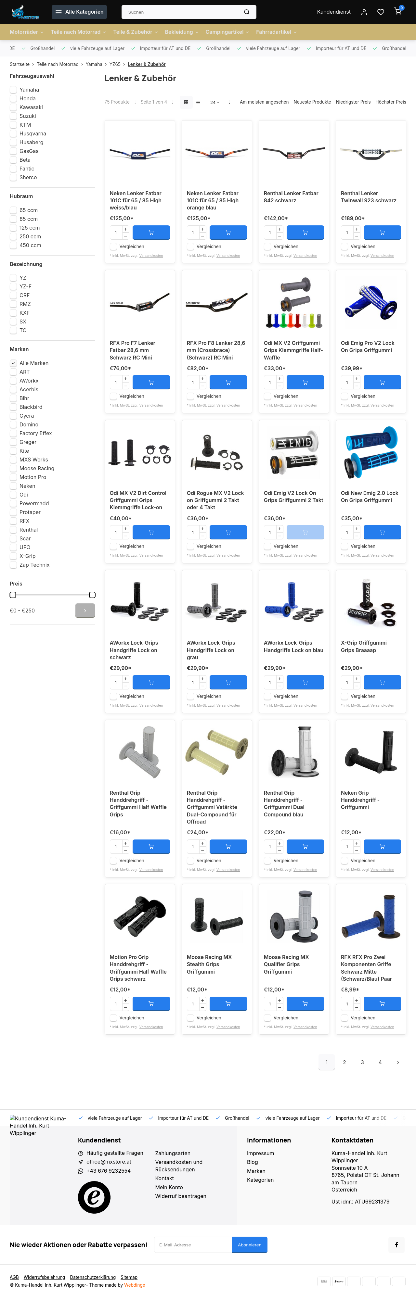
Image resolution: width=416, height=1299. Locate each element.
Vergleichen (132, 246)
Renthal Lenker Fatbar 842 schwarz (291, 197)
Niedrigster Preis (353, 102)
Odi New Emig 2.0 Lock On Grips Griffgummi (370, 497)
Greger (28, 442)
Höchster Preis (391, 102)
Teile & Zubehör (136, 32)
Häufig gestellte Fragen (115, 1154)
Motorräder (27, 32)
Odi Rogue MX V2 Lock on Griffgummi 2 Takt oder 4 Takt (215, 501)
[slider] (12, 595)
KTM (25, 124)
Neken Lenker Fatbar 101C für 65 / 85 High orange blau (213, 201)
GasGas (29, 151)
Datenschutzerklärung (93, 1278)
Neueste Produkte (312, 102)
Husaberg (31, 142)
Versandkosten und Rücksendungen (179, 1167)
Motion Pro (33, 477)
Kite (24, 451)
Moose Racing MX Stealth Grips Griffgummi (209, 966)
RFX (25, 521)
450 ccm (30, 245)
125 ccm (30, 227)
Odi (24, 494)
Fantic (27, 168)
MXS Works (34, 459)
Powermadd (34, 503)
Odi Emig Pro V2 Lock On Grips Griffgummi (368, 347)
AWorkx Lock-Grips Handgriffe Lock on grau (211, 651)
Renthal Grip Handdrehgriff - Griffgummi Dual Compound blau (284, 805)
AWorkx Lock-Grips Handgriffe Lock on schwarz (134, 651)
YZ (23, 277)
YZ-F (26, 286)
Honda (28, 98)
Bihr (24, 398)
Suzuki (28, 116)
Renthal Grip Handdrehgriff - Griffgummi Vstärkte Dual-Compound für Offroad (212, 808)
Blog (252, 1163)
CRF (25, 295)
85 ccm (29, 219)
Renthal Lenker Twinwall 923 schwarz (369, 197)
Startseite (23, 64)
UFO (25, 547)
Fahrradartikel (278, 32)
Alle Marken (34, 363)
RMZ (25, 304)
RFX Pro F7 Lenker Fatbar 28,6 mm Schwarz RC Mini (133, 351)
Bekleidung (183, 32)
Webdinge (134, 1286)
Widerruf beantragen (181, 1197)
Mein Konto (169, 1188)
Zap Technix (34, 564)
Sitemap (129, 1278)
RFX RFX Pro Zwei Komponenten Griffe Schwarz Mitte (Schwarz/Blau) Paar (366, 969)
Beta (25, 160)
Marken (256, 1172)
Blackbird (31, 407)
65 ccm (29, 210)
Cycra (27, 415)
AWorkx (29, 380)
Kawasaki (31, 107)
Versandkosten (151, 256)
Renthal (29, 529)
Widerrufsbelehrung (44, 1278)
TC (23, 330)
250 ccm (30, 236)
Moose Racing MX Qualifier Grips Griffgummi (286, 966)
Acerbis (29, 389)
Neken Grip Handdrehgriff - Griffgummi (360, 801)
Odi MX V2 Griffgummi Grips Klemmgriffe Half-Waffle (293, 351)
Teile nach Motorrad (79, 32)
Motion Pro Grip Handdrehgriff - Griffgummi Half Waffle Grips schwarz (138, 969)
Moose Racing (37, 468)
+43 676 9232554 (108, 1172)
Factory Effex (36, 433)
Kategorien (260, 1181)
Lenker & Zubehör (146, 64)
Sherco (28, 177)
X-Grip (28, 556)
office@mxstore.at (108, 1163)
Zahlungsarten (173, 1154)
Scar (25, 538)
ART (25, 372)
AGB (14, 1278)
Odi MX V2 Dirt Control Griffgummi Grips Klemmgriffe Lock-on (138, 501)
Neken (27, 486)
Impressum (260, 1154)
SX (23, 321)
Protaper (30, 512)
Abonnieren (250, 1245)
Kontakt (164, 1179)
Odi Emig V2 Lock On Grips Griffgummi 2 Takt (294, 497)
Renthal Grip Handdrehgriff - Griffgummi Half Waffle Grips (138, 805)
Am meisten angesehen (264, 102)
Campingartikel (228, 32)
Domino (29, 424)
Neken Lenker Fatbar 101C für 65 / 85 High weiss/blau (136, 201)
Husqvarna (33, 133)
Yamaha (98, 64)
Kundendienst (334, 12)
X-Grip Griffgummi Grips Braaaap (364, 647)
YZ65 (119, 64)
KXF (25, 312)
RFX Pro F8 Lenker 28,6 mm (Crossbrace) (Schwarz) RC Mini (216, 351)
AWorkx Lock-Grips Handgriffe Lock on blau (294, 647)
